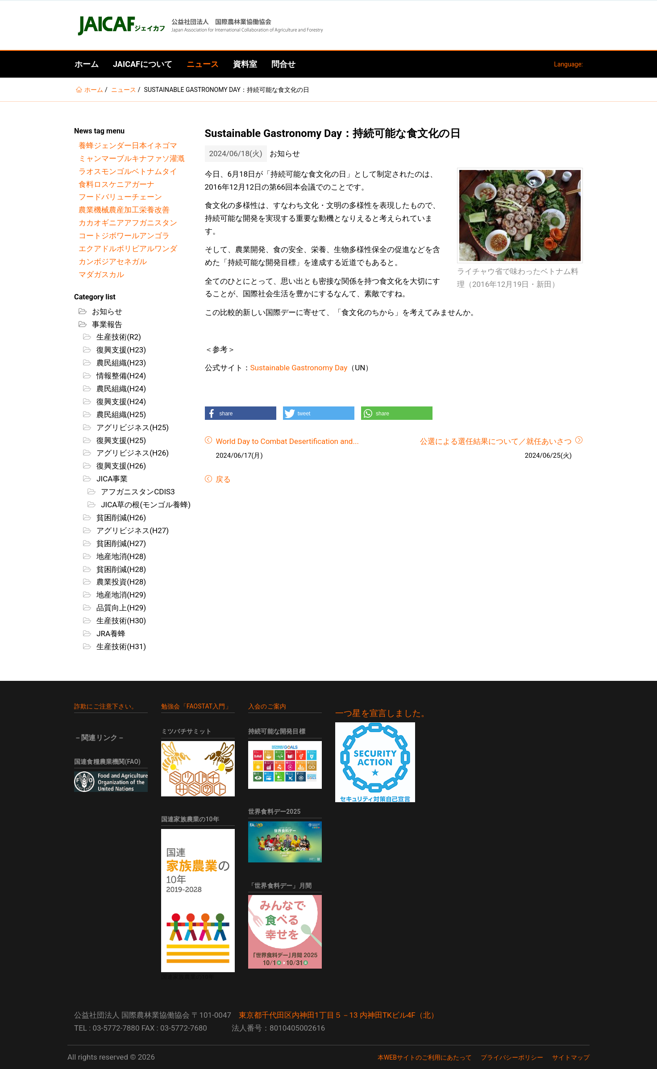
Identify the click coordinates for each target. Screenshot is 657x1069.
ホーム (87, 64)
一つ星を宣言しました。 (382, 713)
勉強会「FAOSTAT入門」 (196, 706)
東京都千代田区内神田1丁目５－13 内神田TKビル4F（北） (338, 1015)
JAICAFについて (142, 64)
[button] (240, 413)
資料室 (245, 64)
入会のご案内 (267, 706)
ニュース (203, 64)
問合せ (283, 64)
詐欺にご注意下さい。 (105, 706)
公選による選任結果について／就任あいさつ (496, 441)
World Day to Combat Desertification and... (287, 441)
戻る (222, 479)
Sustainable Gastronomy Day (299, 367)
